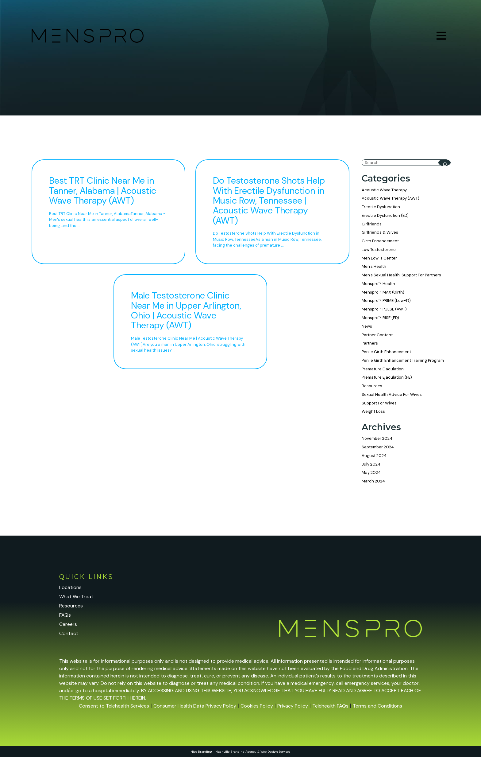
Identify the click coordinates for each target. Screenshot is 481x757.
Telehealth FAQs (330, 706)
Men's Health (374, 266)
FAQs (65, 615)
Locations (70, 587)
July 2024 (371, 464)
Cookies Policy (256, 706)
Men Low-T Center (379, 258)
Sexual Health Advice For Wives (392, 394)
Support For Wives (379, 403)
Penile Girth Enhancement (386, 351)
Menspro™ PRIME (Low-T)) (386, 300)
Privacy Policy (292, 706)
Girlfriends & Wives (380, 232)
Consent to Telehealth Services (114, 706)
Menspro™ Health (378, 283)
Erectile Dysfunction (381, 206)
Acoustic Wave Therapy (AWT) (390, 198)
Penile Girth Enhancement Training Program (403, 360)
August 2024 (374, 455)
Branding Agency (243, 752)
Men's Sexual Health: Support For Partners (401, 275)
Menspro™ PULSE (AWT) (384, 309)
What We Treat (76, 596)
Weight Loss (373, 411)
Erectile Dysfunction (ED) (385, 215)
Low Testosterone (379, 249)
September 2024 (378, 447)
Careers (68, 624)
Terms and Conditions (377, 706)
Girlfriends (372, 224)
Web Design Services (275, 752)
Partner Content (377, 335)
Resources (372, 385)
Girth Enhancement (380, 241)
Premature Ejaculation (383, 369)
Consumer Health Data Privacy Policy (194, 706)
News (367, 326)
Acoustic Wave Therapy (384, 190)
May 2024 (371, 472)
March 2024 (373, 481)
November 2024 (377, 438)
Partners (370, 343)
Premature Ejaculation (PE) (387, 377)
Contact (68, 633)
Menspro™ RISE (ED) (380, 317)
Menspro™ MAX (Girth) (383, 292)
